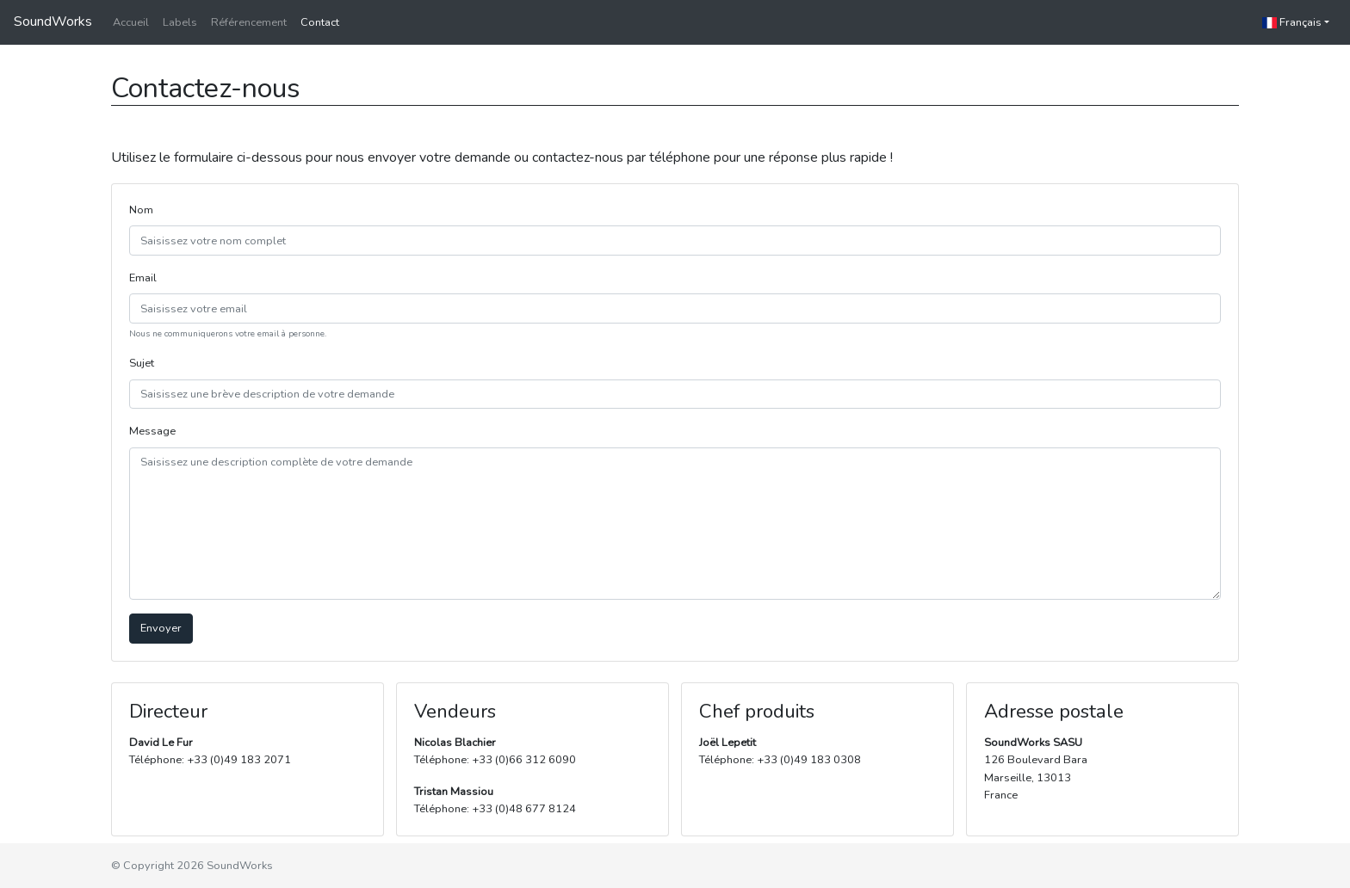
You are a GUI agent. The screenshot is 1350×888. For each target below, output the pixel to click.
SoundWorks (53, 21)
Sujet (141, 363)
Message (152, 431)
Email (143, 278)
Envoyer (161, 628)
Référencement (249, 22)
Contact (319, 22)
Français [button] (1292, 22)
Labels (180, 22)
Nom (141, 210)
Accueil (131, 22)
